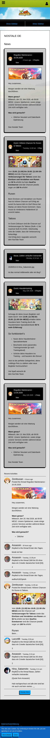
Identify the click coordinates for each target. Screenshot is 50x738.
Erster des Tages (36, 548)
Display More (25, 692)
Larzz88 (16, 639)
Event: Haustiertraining (23, 288)
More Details (6, 735)
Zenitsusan (17, 60)
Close (16, 735)
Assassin (16, 545)
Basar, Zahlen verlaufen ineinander (28, 256)
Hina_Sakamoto (19, 258)
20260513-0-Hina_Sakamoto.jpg (21, 267)
